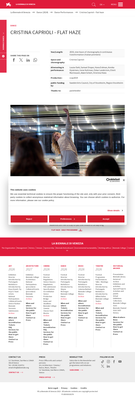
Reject (29, 219)
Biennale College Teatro (102, 300)
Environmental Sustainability (86, 248)
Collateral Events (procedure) (32, 290)
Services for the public (14, 330)
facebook (114, 363)
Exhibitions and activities (119, 285)
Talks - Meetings (102, 282)
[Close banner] (124, 180)
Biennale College (119, 248)
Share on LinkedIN (28, 59)
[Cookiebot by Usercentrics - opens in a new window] (108, 180)
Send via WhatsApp (35, 59)
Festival (46, 275)
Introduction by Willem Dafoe (102, 295)
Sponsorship (49, 248)
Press (11, 342)
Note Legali (53, 388)
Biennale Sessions (12, 307)
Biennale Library (119, 277)
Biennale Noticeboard (64, 248)
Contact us (13, 339)
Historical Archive (116, 280)
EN (102, 4)
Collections (117, 301)
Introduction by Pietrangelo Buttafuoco (15, 281)
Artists (11, 294)
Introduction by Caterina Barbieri (84, 288)
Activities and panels (118, 292)
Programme (100, 277)
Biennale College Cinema (50, 307)
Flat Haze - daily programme (64, 230)
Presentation (118, 274)
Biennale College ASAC (119, 304)
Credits (83, 388)
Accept (106, 219)
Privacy (64, 388)
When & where (119, 317)
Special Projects (119, 289)
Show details (113, 210)
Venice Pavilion (14, 303)
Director (12, 277)
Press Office (45, 377)
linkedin (108, 368)
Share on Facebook (13, 59)
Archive (11, 313)
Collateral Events (15, 301)
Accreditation (15, 322)
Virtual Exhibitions (117, 297)
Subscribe (74, 370)
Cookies (73, 388)
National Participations (14, 297)
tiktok (102, 363)
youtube (120, 363)
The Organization (8, 248)
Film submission (49, 287)
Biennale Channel (119, 308)
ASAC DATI (117, 310)
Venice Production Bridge (47, 296)
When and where (13, 318)
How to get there (13, 335)
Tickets (12, 325)
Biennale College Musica (84, 292)
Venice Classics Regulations (49, 283)
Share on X (21, 59)
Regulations (48, 279)
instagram (108, 363)
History (32, 248)
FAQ (10, 327)
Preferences (67, 219)
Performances (101, 279)
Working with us (105, 248)
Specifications (49, 289)
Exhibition (12, 275)
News (115, 320)
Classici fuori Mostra (48, 312)
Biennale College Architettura (32, 278)
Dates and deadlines (47, 302)
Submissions (14, 311)
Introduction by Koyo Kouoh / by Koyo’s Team (15, 289)
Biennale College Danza (67, 295)
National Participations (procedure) (31, 284)
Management (22, 248)
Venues (39, 248)
